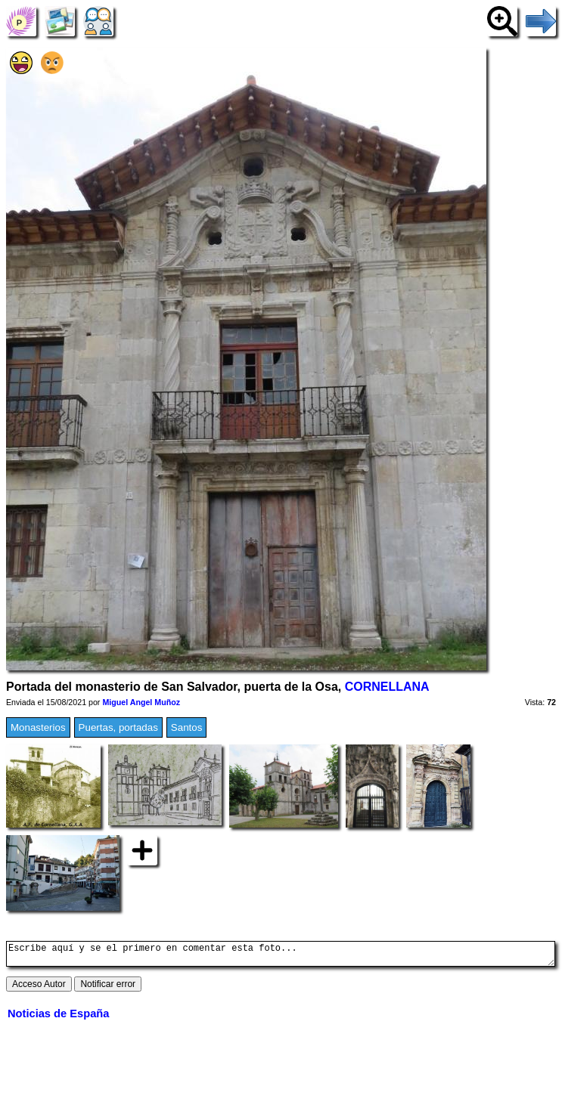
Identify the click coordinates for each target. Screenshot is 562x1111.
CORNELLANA (387, 686)
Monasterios (38, 727)
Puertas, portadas (118, 727)
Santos (187, 727)
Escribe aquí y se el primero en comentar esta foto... (280, 956)
